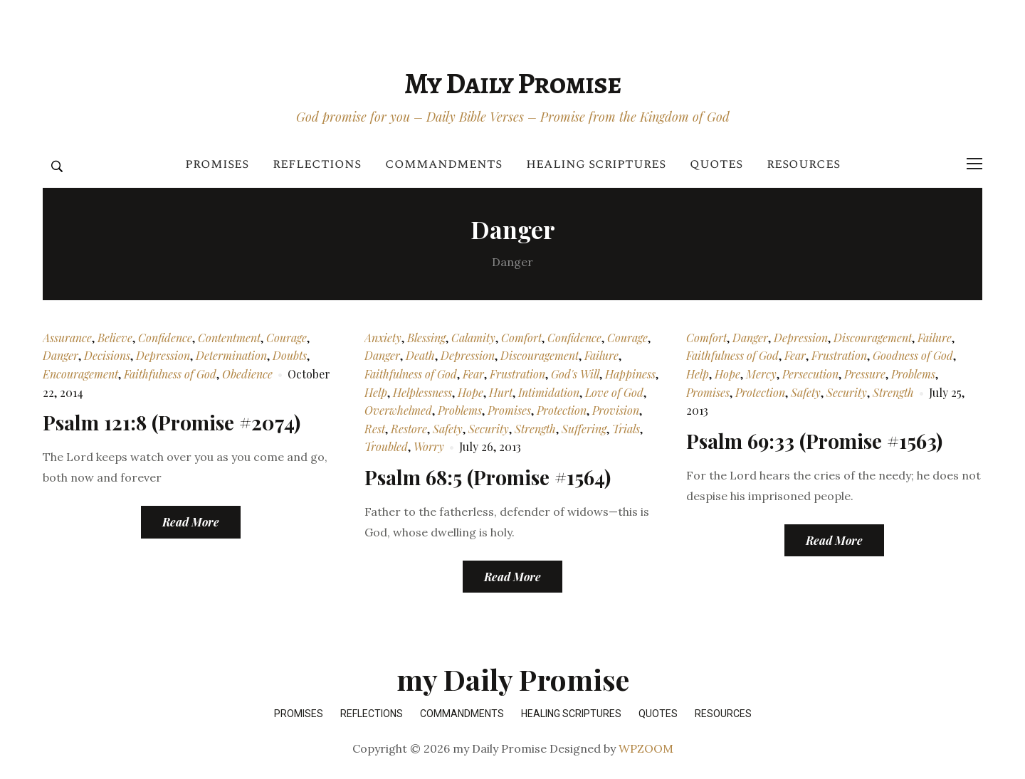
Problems (460, 410)
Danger (60, 355)
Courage (286, 337)
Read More (190, 521)
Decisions (107, 355)
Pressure (864, 373)
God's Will (575, 373)
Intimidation (548, 392)
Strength (535, 428)
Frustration (517, 373)
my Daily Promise (512, 83)
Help (375, 392)
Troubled (386, 446)
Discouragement (539, 355)
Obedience (247, 373)
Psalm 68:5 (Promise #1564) (487, 477)
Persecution (810, 373)
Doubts (290, 355)
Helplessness (422, 392)
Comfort (521, 337)
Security (488, 428)
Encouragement (80, 373)
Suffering (584, 428)
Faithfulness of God (170, 373)
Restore (409, 428)
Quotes (716, 164)
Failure (601, 355)
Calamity (473, 337)
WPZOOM (646, 748)
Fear (473, 373)
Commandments (443, 164)
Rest (374, 428)
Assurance (67, 337)
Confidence (165, 337)
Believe (115, 337)
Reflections (317, 164)
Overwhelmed (398, 410)
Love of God (614, 392)
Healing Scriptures (596, 164)
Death (420, 355)
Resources (803, 164)
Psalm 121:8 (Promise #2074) (171, 422)
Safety (448, 428)
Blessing (426, 337)
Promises (216, 164)
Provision (615, 410)
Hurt (500, 392)
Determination (231, 355)
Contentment (229, 337)
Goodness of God (913, 355)
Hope (470, 392)
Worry (429, 446)
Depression (163, 355)
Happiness (630, 373)
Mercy (761, 373)
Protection (562, 410)
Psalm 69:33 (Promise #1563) (814, 441)
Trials (626, 428)
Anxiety (382, 337)
